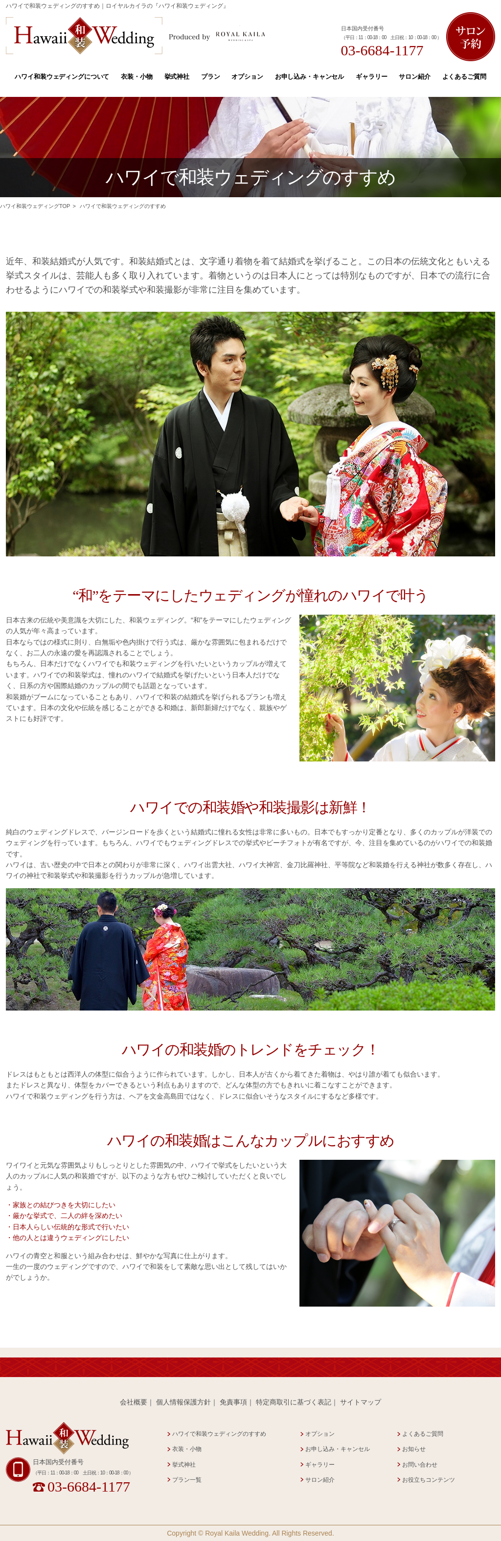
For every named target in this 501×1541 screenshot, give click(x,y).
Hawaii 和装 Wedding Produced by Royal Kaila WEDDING (136, 35)
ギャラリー (371, 76)
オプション (247, 76)
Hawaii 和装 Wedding (67, 1438)
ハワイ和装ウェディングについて (62, 76)
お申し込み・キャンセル (309, 76)
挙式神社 (176, 76)
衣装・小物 (136, 76)
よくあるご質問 (464, 76)
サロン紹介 (414, 76)
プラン (210, 76)
